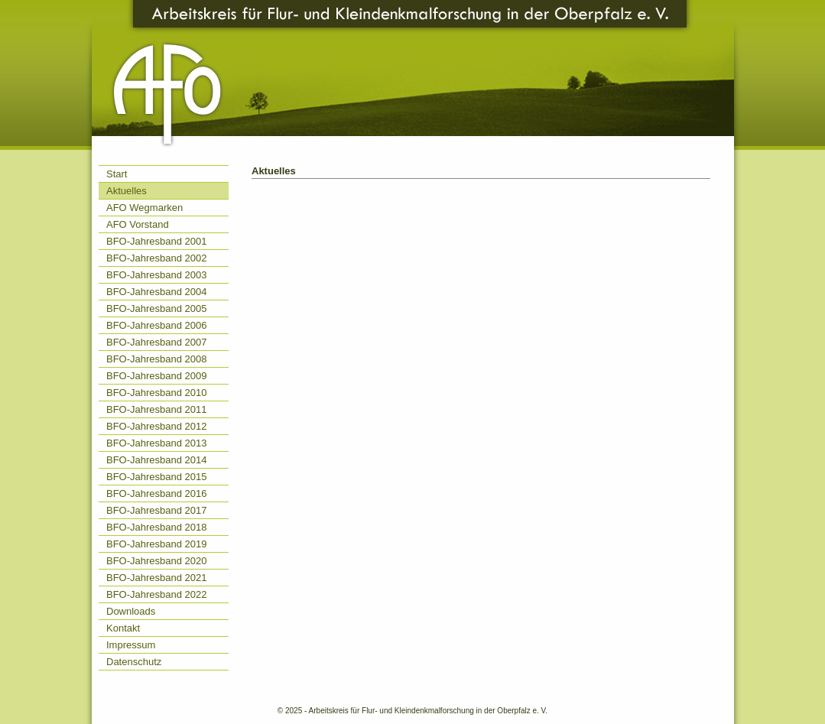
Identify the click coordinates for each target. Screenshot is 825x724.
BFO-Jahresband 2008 (156, 359)
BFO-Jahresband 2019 (156, 544)
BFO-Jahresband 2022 (156, 594)
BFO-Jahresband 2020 (156, 561)
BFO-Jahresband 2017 (156, 510)
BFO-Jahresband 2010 (156, 392)
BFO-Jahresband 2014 (156, 460)
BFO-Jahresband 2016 (156, 493)
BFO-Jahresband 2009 (156, 375)
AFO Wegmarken (144, 207)
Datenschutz (133, 661)
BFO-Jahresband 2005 (156, 308)
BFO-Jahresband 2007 (156, 342)
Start (116, 174)
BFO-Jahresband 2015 (156, 476)
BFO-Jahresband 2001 (156, 241)
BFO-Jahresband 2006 (156, 325)
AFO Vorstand (137, 224)
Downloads (130, 611)
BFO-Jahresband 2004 (156, 291)
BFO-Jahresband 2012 (156, 426)
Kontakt (123, 628)
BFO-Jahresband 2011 (156, 409)
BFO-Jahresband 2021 (156, 577)
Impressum (130, 645)
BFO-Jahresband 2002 (156, 258)
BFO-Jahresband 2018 (156, 527)
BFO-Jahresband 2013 (156, 443)
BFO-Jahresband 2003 (156, 275)
